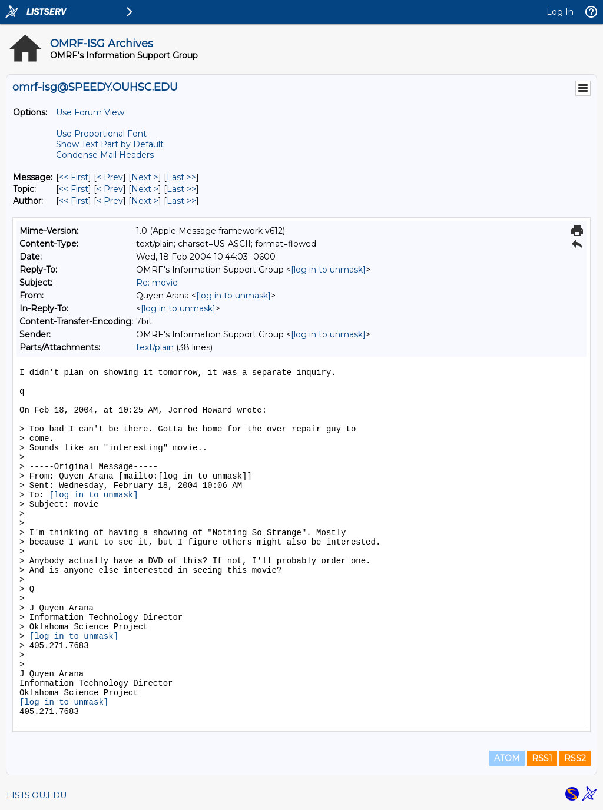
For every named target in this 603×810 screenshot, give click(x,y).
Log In (560, 11)
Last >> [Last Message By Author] (181, 200)
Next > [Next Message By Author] (144, 200)
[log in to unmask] (328, 269)
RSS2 (575, 758)
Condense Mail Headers (105, 155)
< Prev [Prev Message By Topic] (110, 189)
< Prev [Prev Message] (110, 177)
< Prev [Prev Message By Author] (110, 200)
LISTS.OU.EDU (36, 795)
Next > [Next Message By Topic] (144, 189)
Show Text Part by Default (110, 144)
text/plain (155, 347)
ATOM (507, 758)
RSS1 (542, 758)
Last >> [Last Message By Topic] (181, 189)
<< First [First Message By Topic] (73, 189)
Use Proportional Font (101, 133)
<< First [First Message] (73, 177)
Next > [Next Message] (144, 177)
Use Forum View (90, 112)
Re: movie (157, 282)
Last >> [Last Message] (181, 177)
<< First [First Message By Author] (73, 200)
